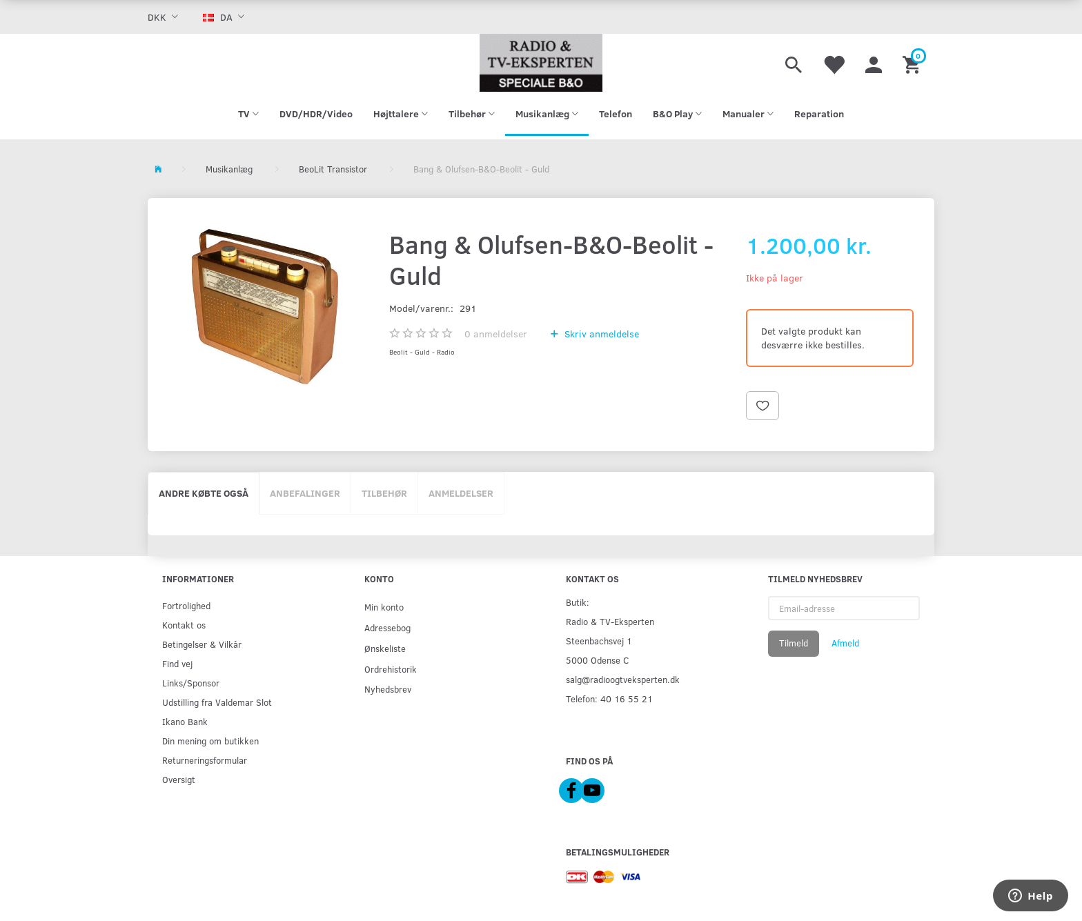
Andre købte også (203, 492)
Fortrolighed (186, 605)
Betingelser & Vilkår (202, 644)
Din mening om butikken (210, 740)
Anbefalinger (305, 492)
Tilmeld (793, 643)
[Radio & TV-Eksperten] (541, 63)
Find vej (177, 663)
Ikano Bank (185, 721)
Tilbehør (384, 492)
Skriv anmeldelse (600, 333)
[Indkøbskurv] (913, 63)
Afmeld (845, 643)
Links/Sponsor (190, 683)
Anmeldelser (461, 492)
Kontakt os (184, 625)
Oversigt (178, 779)
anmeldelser (495, 333)
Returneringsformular (204, 760)
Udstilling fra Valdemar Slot (217, 702)
